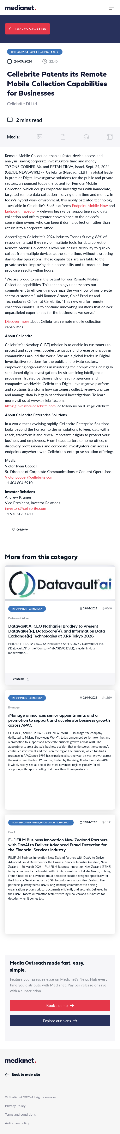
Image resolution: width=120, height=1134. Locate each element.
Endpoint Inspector (20, 211)
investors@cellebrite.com (25, 508)
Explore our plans (60, 1020)
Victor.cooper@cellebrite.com (29, 477)
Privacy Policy (15, 1105)
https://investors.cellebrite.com (30, 405)
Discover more (17, 321)
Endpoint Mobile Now (90, 205)
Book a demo (60, 1005)
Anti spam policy (17, 1123)
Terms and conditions (20, 1114)
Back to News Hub (27, 28)
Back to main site (22, 1075)
